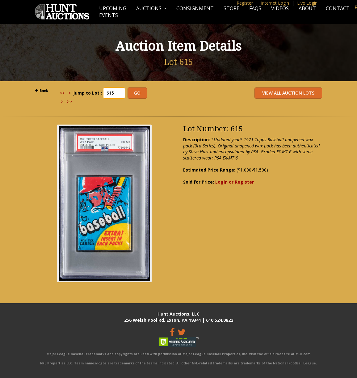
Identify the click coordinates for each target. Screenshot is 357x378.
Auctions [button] (149, 8)
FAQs (255, 8)
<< (62, 93)
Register (245, 3)
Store (231, 8)
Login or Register (234, 182)
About (307, 8)
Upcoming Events (112, 12)
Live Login (307, 3)
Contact (338, 8)
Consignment (195, 8)
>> (69, 101)
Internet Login (275, 3)
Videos (280, 8)
